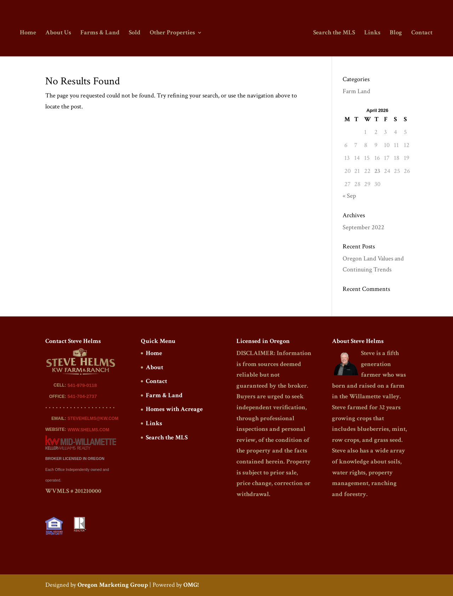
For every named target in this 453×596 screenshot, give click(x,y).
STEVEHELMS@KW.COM (93, 418)
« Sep (349, 196)
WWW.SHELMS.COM (88, 429)
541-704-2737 (82, 396)
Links (371, 33)
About (154, 367)
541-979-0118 (82, 385)
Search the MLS (333, 33)
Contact (420, 33)
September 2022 (363, 227)
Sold (136, 33)
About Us (59, 33)
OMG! (191, 585)
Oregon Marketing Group (113, 585)
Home (29, 33)
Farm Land (356, 91)
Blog (395, 33)
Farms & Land (101, 33)
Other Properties (173, 33)
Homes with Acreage (174, 409)
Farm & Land (164, 395)
